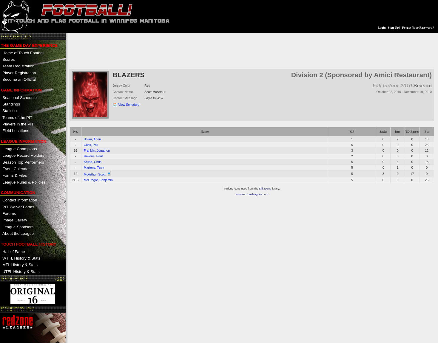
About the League (18, 233)
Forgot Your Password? (418, 27)
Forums (9, 213)
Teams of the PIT (17, 117)
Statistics (10, 110)
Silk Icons (265, 188)
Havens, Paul (93, 156)
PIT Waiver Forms (18, 207)
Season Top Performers (23, 162)
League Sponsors (17, 227)
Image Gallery (14, 220)
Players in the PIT (18, 124)
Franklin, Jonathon (97, 150)
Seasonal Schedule (19, 97)
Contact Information (19, 200)
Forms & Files (14, 175)
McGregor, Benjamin (98, 180)
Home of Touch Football (23, 53)
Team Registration (18, 66)
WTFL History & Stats (21, 258)
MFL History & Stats (20, 265)
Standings (11, 104)
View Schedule (128, 104)
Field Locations (15, 130)
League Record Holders (23, 155)
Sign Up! (394, 27)
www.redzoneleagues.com (252, 194)
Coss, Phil (91, 145)
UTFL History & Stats (21, 271)
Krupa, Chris (92, 162)
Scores (8, 59)
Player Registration (19, 73)
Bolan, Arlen (92, 139)
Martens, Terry (94, 167)
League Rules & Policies (23, 182)
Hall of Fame (13, 251)
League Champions (19, 149)
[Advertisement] (178, 50)
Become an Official (19, 79)
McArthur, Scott (95, 174)
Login (382, 27)
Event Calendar (16, 169)
